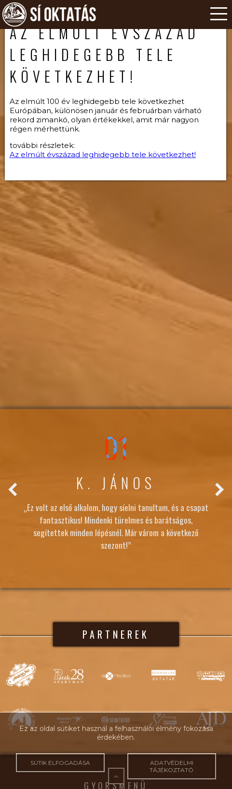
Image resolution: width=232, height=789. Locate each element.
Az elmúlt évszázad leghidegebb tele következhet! (103, 154)
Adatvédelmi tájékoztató (171, 766)
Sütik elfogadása (60, 762)
